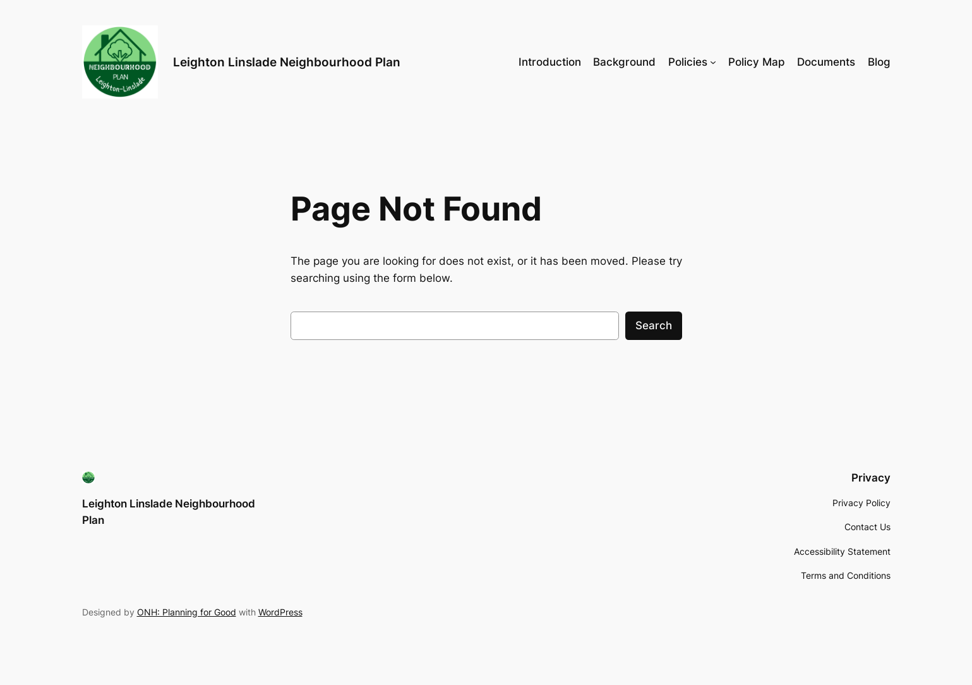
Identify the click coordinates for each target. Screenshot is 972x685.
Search (653, 325)
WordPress (280, 612)
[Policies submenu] (713, 62)
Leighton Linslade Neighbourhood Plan (286, 62)
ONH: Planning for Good (186, 612)
